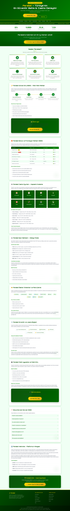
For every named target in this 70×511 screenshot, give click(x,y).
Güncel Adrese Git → (35, 130)
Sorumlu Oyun (51, 497)
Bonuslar (36, 496)
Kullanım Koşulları (51, 496)
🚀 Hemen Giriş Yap (30, 15)
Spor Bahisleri (37, 499)
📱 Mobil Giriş (42, 16)
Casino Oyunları (37, 497)
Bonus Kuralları (51, 499)
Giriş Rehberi (37, 494)
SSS (35, 502)
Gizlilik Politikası (51, 494)
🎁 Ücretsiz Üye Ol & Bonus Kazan (35, 42)
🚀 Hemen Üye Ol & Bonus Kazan (35, 485)
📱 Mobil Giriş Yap (35, 399)
